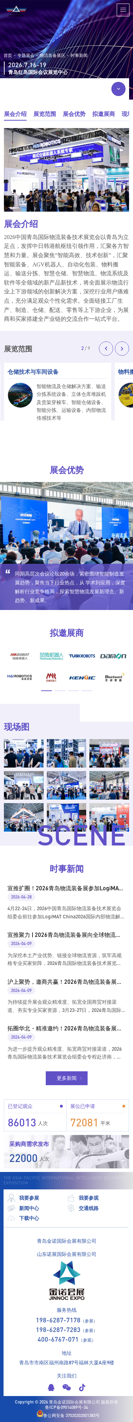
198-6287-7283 (58, 1329)
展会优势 (74, 113)
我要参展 (23, 1198)
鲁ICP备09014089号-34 (66, 1407)
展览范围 (44, 113)
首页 (8, 55)
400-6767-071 (58, 1339)
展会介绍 (15, 113)
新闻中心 (23, 1208)
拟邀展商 (103, 113)
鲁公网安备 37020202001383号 (68, 1414)
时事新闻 (79, 55)
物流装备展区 (52, 55)
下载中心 (23, 1218)
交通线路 (83, 1208)
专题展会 (25, 55)
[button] (106, 348)
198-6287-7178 (58, 1320)
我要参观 (83, 1198)
